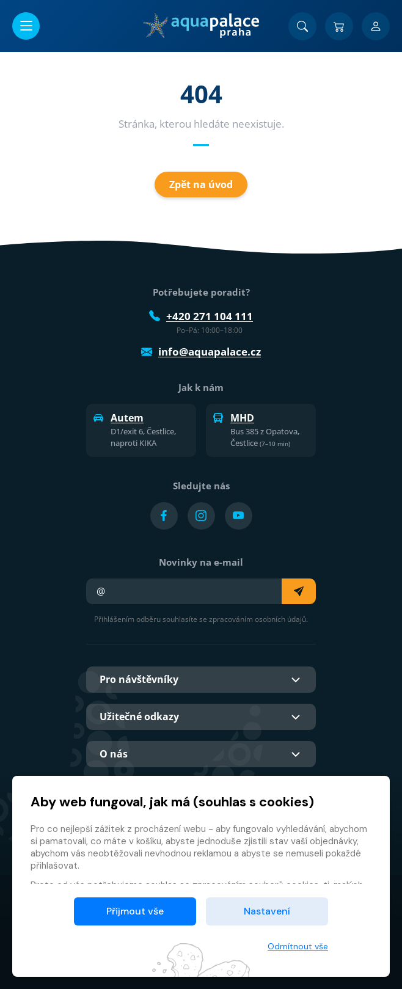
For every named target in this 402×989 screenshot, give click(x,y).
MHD (233, 418)
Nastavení (267, 911)
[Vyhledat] (302, 26)
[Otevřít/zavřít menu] (26, 26)
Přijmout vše (135, 911)
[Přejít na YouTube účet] (238, 516)
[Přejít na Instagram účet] (201, 516)
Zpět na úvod (201, 184)
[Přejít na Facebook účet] (164, 516)
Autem (118, 418)
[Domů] (200, 25)
